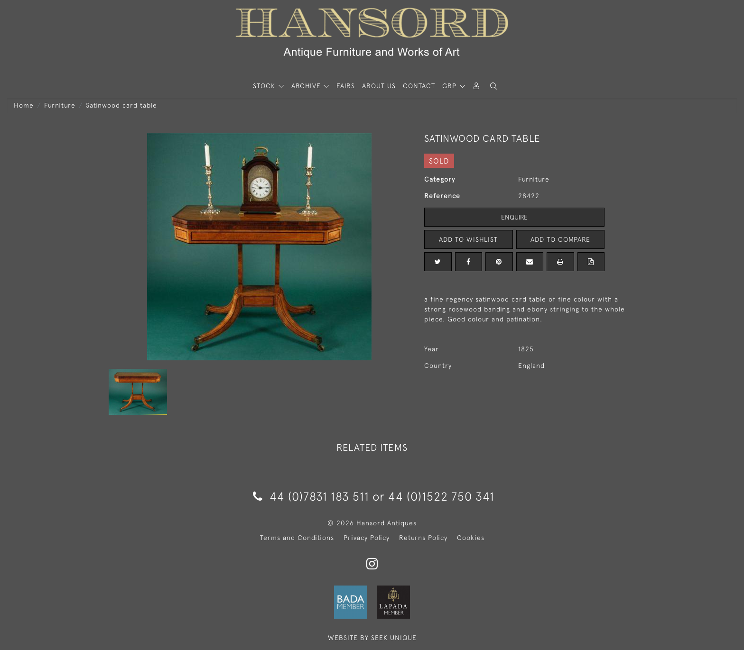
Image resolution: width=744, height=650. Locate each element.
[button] (493, 86)
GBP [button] (450, 86)
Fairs (345, 86)
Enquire (514, 217)
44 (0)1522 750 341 (441, 496)
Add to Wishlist (468, 239)
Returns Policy (423, 537)
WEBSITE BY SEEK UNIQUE (372, 637)
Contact (419, 86)
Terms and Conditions (297, 537)
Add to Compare (560, 239)
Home (24, 105)
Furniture (59, 105)
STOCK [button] (265, 86)
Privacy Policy (367, 537)
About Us (379, 86)
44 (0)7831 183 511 (311, 496)
